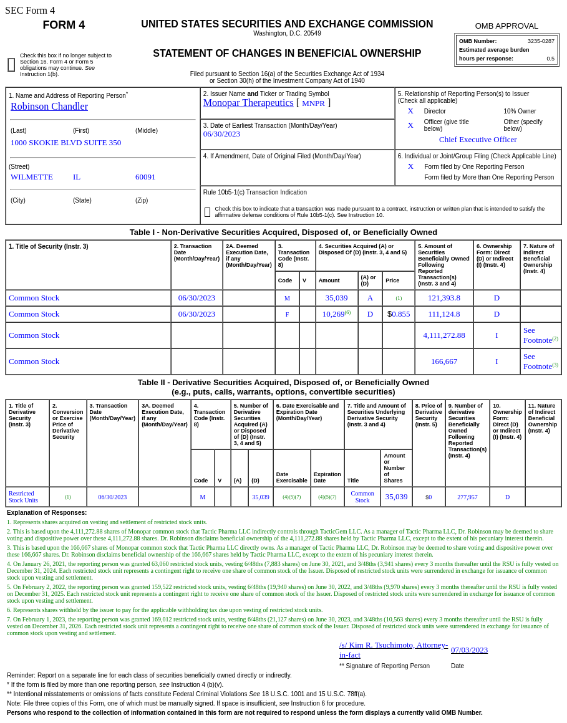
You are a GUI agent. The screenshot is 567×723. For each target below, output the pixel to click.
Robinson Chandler (49, 106)
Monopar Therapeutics (248, 102)
